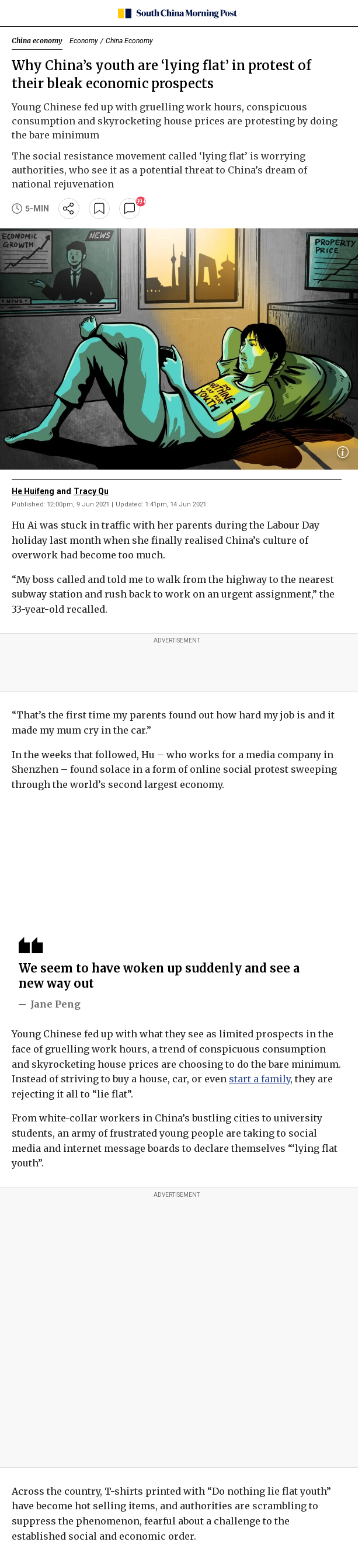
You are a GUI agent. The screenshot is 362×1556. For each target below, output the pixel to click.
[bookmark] (99, 208)
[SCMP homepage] (176, 13)
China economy (37, 40)
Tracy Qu (91, 491)
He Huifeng (33, 491)
